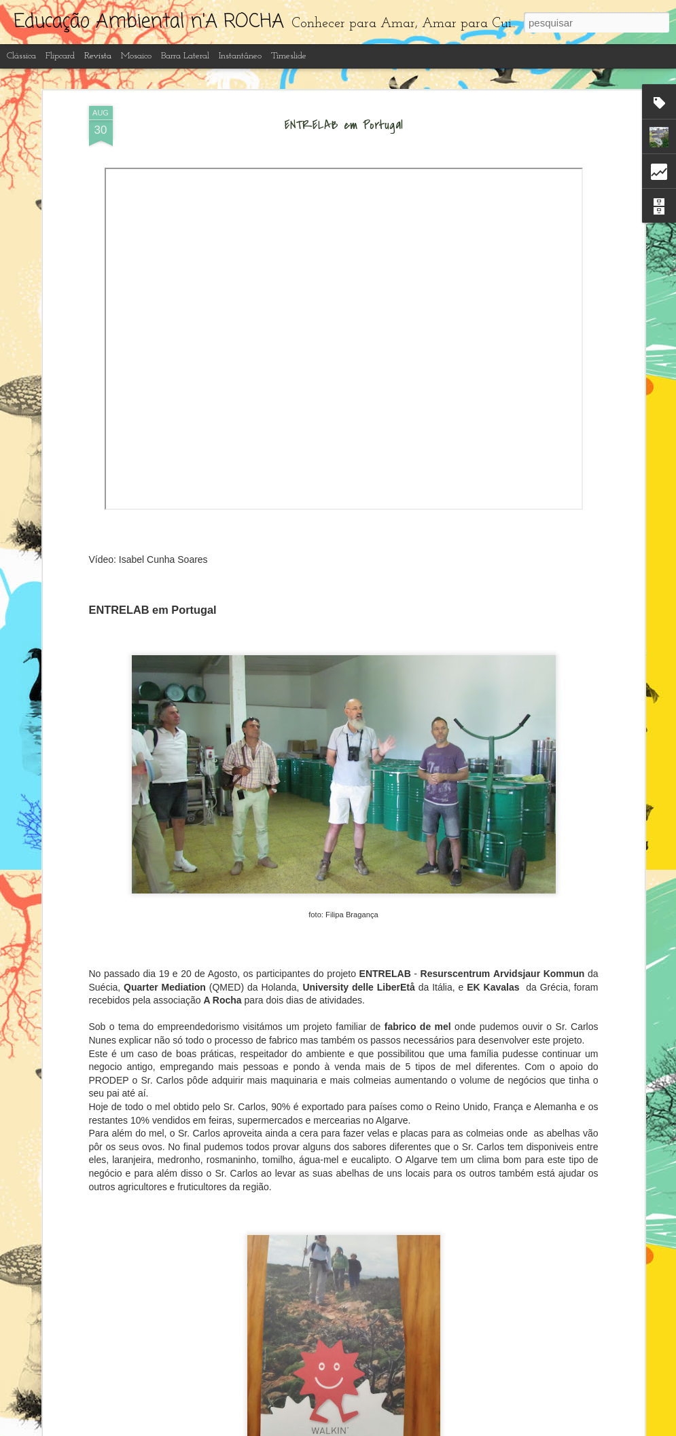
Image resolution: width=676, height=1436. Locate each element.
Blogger (400, 1428)
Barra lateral (185, 56)
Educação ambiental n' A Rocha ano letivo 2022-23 (313, 1268)
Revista (97, 56)
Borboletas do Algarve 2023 (265, 1114)
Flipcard (60, 56)
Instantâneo (240, 56)
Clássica (21, 56)
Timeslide (288, 56)
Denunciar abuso (445, 1428)
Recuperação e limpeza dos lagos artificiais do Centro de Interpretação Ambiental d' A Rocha (328, 967)
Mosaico (136, 56)
